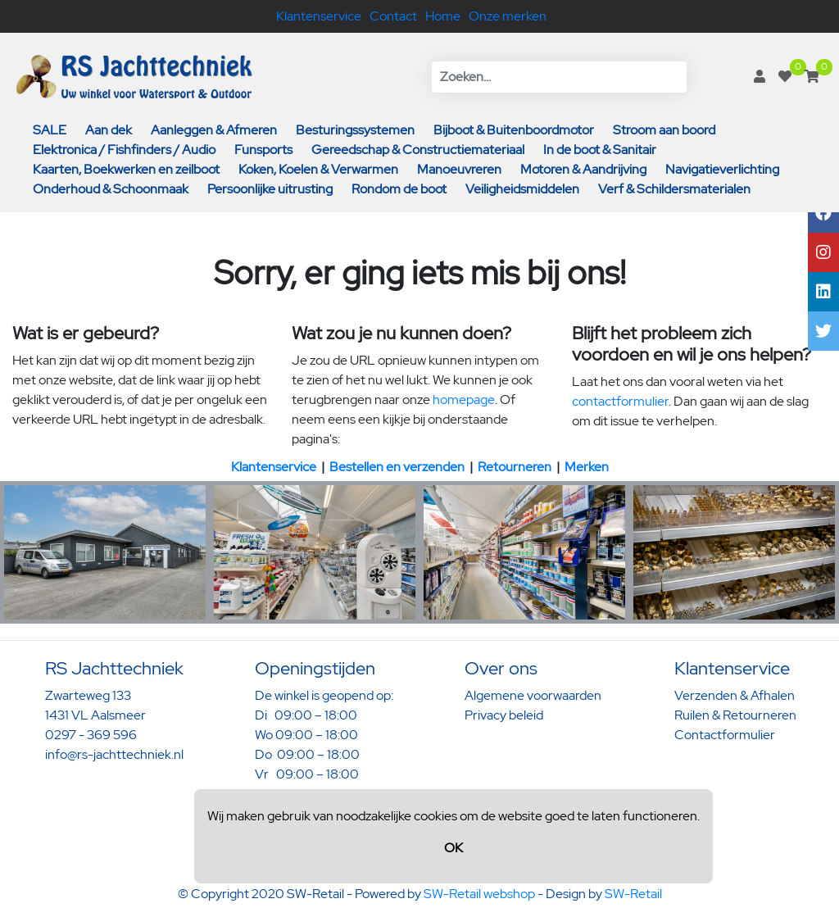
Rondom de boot (399, 188)
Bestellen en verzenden (397, 466)
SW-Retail (633, 893)
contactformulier (620, 401)
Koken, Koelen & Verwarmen (318, 169)
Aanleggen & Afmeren (214, 129)
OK (453, 847)
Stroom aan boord (664, 129)
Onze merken (507, 16)
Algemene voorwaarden (533, 695)
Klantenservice (318, 16)
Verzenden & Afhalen (734, 695)
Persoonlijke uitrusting (270, 188)
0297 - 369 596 (91, 734)
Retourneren (514, 466)
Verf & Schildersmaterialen (674, 188)
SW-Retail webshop (479, 893)
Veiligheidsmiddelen (522, 188)
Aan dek (108, 129)
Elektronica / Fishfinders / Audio (124, 149)
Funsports (263, 149)
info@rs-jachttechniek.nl (114, 754)
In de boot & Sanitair (599, 149)
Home (442, 16)
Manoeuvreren (459, 169)
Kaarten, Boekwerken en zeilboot (126, 169)
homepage (464, 399)
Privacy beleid (504, 715)
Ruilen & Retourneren (735, 715)
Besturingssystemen (355, 129)
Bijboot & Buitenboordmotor (513, 129)
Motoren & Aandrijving (583, 169)
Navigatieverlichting (722, 169)
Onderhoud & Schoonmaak (110, 188)
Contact (393, 16)
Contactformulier (724, 734)
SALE (49, 129)
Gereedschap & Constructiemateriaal (417, 149)
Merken (587, 466)
